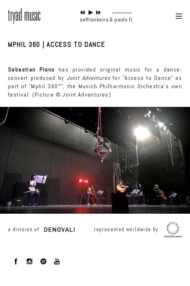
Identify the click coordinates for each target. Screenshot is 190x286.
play (91, 12)
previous (83, 12)
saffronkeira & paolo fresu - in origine (124, 19)
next (99, 12)
